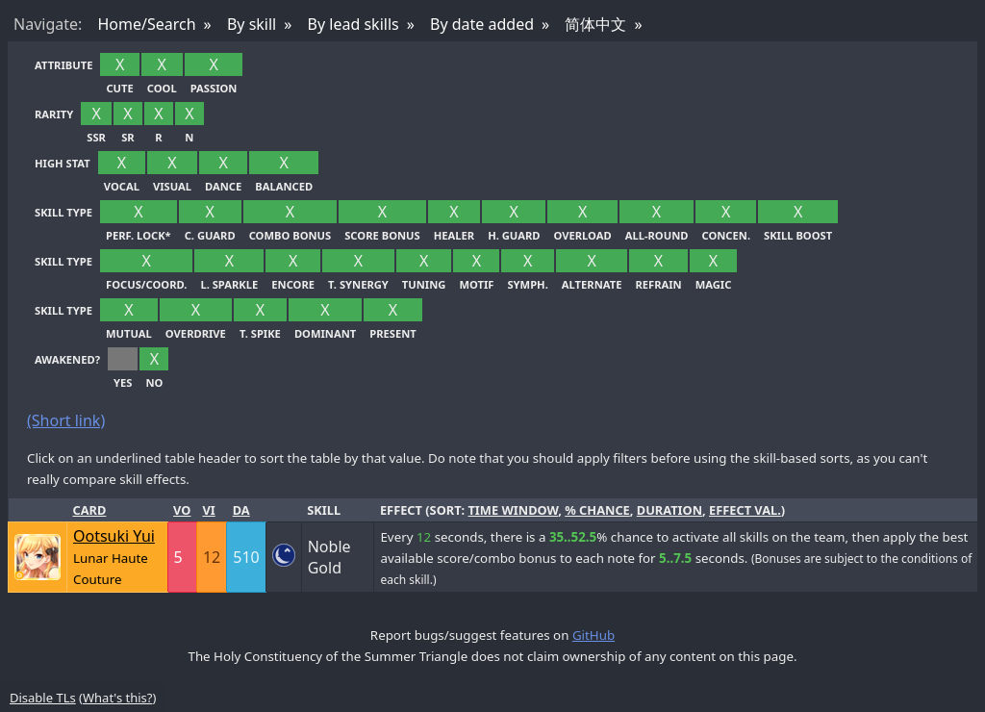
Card (90, 510)
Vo (181, 510)
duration (669, 510)
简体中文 (595, 24)
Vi (208, 510)
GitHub (593, 635)
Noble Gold (329, 557)
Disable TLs (43, 697)
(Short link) (66, 420)
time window (512, 510)
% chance (597, 510)
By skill (251, 24)
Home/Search (146, 24)
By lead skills (353, 24)
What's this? (117, 697)
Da (241, 510)
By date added (482, 24)
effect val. (745, 510)
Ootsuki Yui (114, 536)
